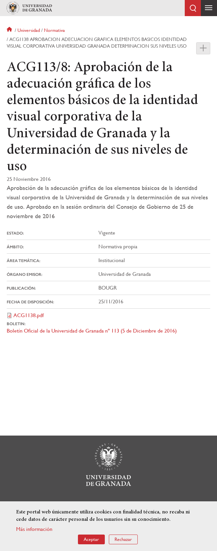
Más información (34, 529)
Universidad (28, 30)
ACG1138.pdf (28, 315)
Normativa (54, 30)
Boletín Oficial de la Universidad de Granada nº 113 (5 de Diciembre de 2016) (92, 331)
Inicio (10, 30)
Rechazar (123, 539)
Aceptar (91, 539)
